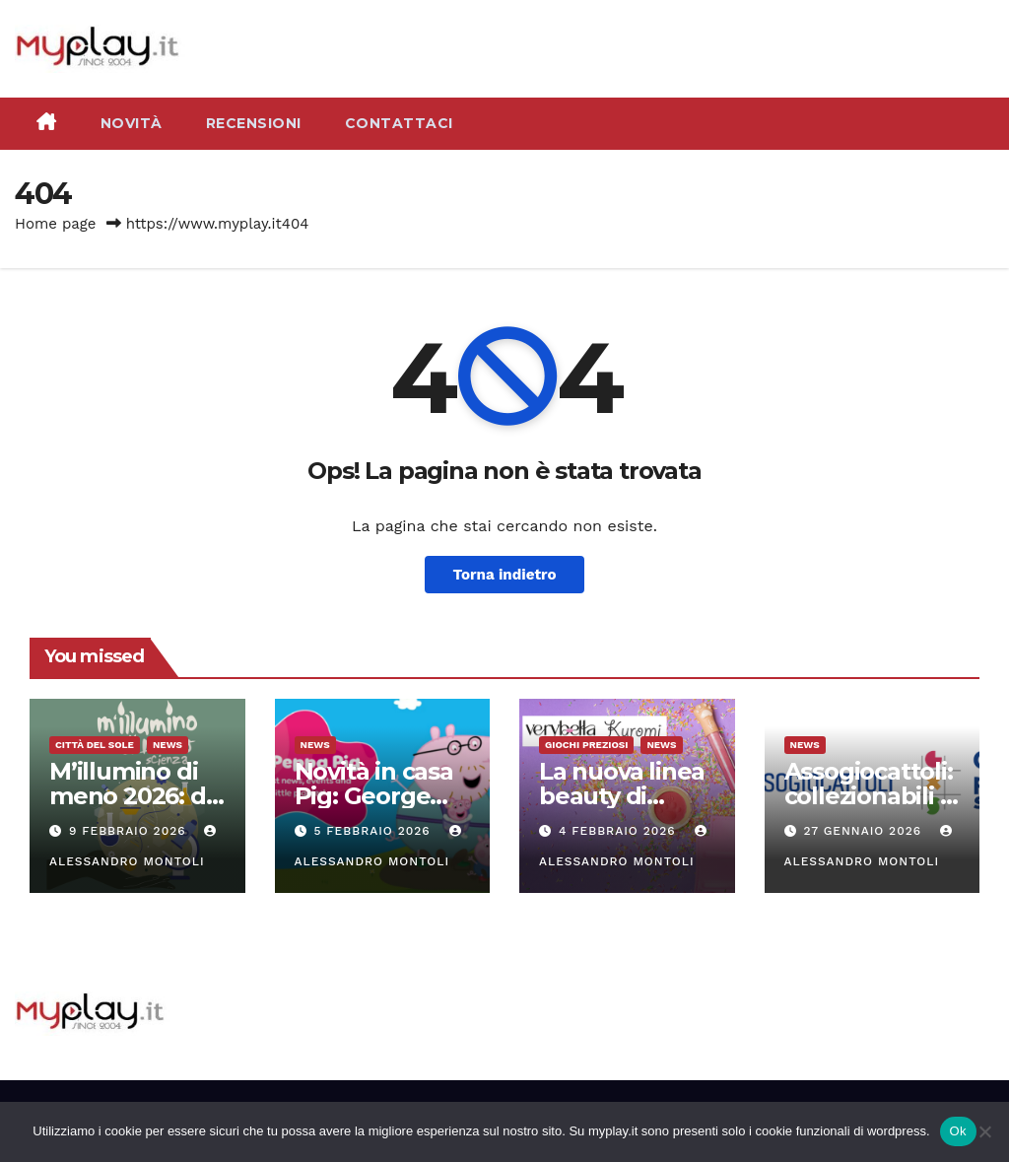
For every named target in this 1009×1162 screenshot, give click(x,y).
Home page (56, 224)
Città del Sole (94, 744)
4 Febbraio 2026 (620, 831)
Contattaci (399, 123)
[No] (984, 1131)
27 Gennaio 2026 (864, 831)
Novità (132, 123)
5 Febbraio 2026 (374, 831)
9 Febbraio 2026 (130, 831)
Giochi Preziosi (586, 744)
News (167, 744)
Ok (958, 1131)
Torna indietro (504, 574)
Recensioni (254, 123)
